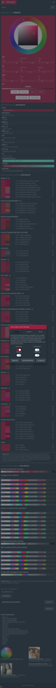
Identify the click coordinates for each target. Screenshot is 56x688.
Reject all (15, 360)
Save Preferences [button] (28, 360)
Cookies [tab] (29, 332)
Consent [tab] (16, 332)
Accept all (41, 360)
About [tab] (40, 332)
